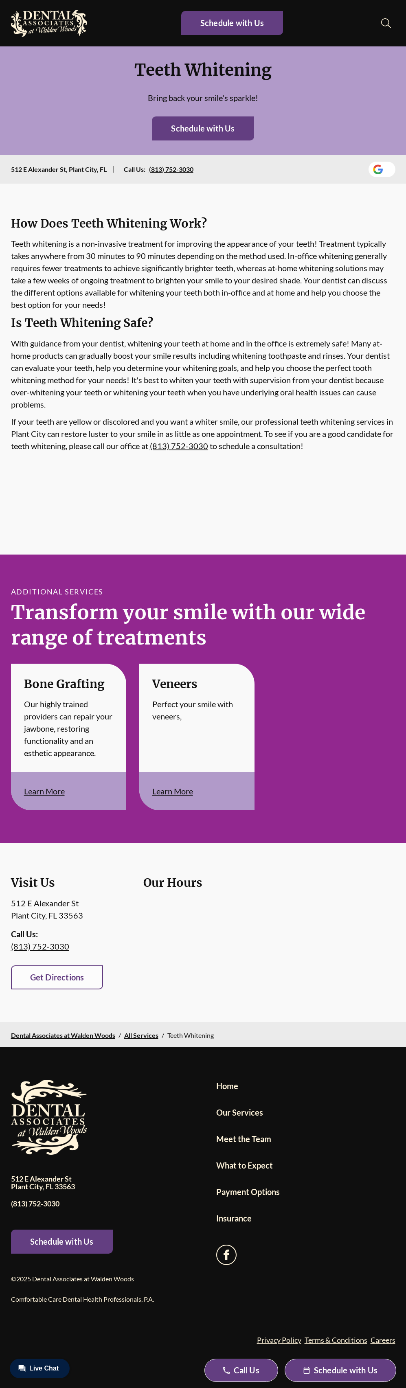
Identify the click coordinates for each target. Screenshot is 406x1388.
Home (227, 1086)
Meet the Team (243, 1139)
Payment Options (248, 1192)
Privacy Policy (279, 1339)
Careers (383, 1339)
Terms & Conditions (336, 1339)
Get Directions (57, 977)
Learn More (44, 791)
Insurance (234, 1218)
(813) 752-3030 (171, 169)
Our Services (239, 1112)
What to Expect (244, 1165)
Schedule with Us (232, 23)
